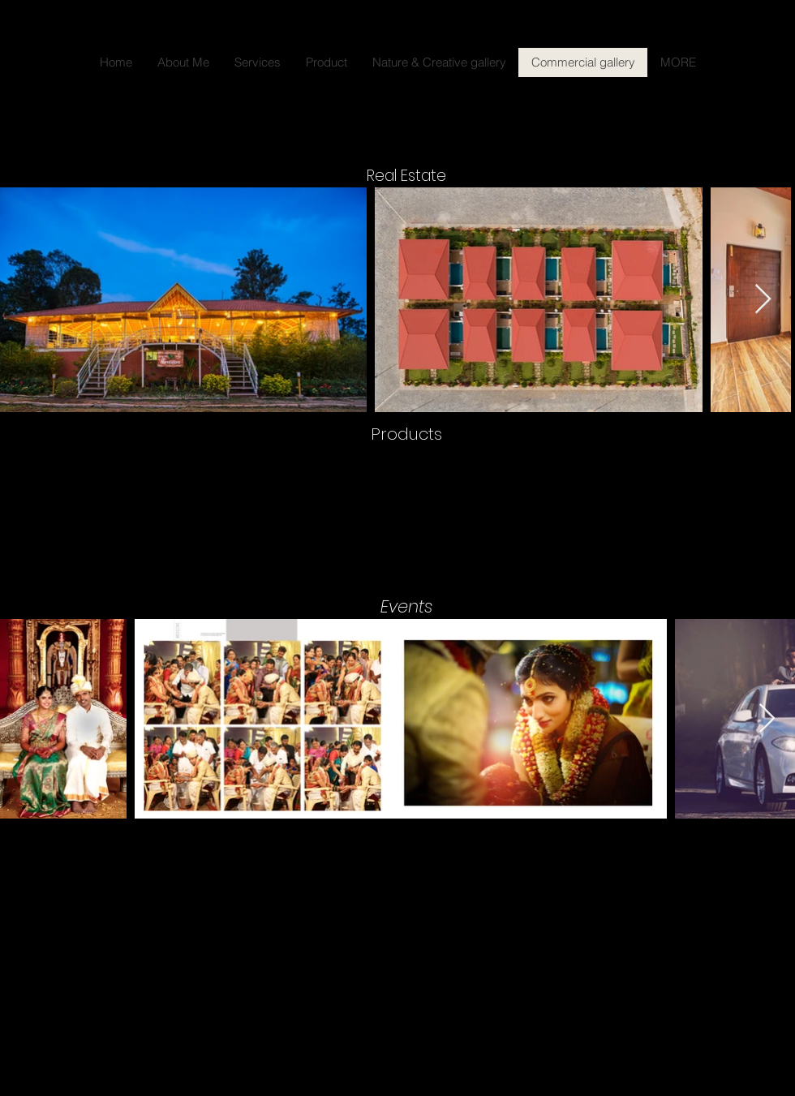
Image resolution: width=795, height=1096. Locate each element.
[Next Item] (763, 300)
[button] (397, 512)
